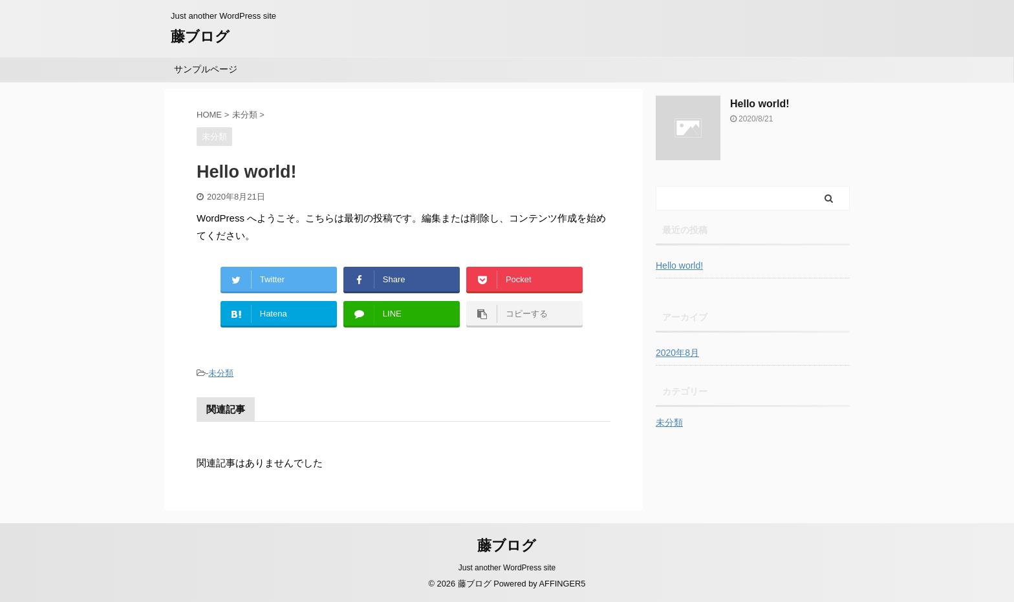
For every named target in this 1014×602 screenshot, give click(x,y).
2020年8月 (677, 353)
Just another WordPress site (507, 567)
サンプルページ (205, 69)
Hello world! (760, 103)
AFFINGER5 (562, 583)
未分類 (220, 373)
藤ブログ (200, 36)
